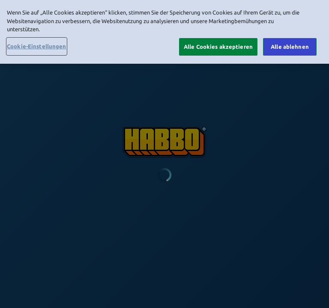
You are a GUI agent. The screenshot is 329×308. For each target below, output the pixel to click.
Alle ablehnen (290, 44)
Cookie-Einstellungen (36, 44)
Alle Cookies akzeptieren (218, 44)
